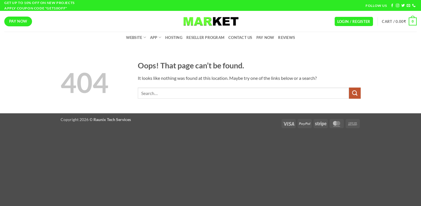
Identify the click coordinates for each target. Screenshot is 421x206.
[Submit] (354, 93)
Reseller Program (205, 37)
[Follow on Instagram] (397, 6)
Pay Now (265, 37)
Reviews (286, 37)
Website (136, 37)
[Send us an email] (408, 6)
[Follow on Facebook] (392, 6)
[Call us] (414, 6)
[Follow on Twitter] (403, 6)
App (155, 37)
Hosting (173, 37)
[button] (354, 21)
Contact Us (240, 37)
